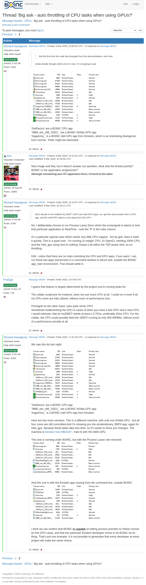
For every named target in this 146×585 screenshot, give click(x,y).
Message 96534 (108, 202)
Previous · (8, 34)
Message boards (12, 20)
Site (48, 3)
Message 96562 (37, 337)
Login (136, 3)
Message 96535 (37, 155)
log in (40, 30)
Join (125, 3)
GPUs (28, 20)
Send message (11, 60)
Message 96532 (37, 46)
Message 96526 (108, 46)
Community (33, 3)
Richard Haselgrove (15, 46)
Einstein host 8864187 (58, 431)
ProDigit (8, 279)
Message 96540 (37, 279)
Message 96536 (37, 202)
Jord (8, 155)
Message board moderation (16, 25)
